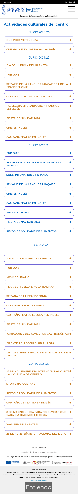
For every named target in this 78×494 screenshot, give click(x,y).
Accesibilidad (67, 457)
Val (66, 2)
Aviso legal (10, 457)
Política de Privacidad (22, 457)
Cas (70, 2)
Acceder (7, 2)
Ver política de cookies (39, 480)
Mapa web (49, 457)
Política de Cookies (38, 457)
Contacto (57, 457)
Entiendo (38, 487)
